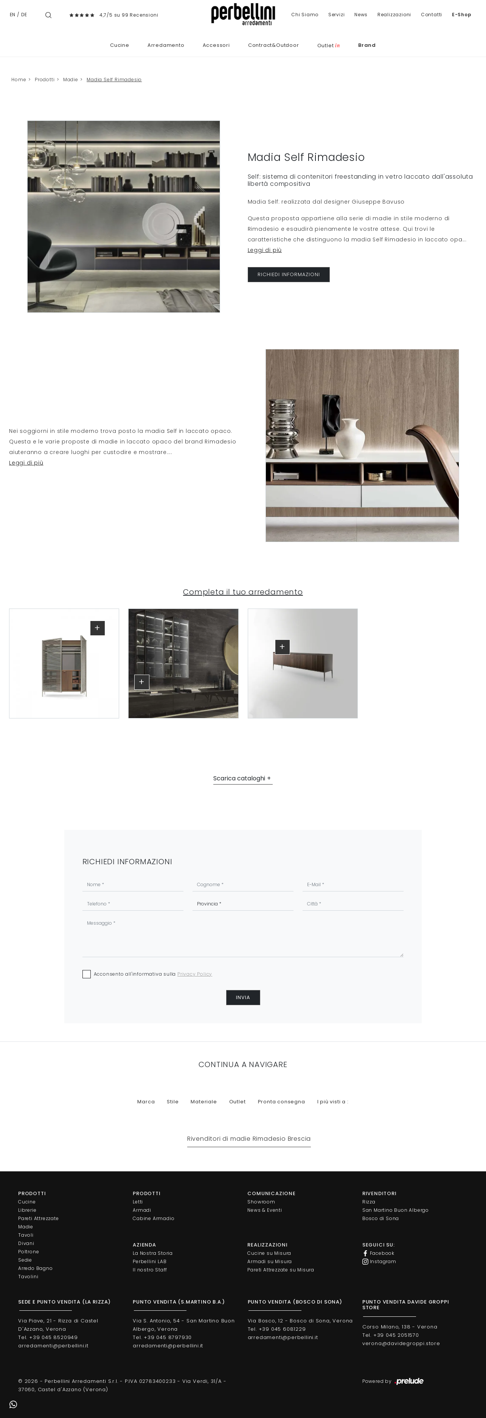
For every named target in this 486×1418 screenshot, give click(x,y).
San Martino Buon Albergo (395, 1210)
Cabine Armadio (153, 1218)
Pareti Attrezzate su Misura (280, 1270)
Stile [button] (173, 1101)
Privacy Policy (194, 974)
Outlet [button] (237, 1101)
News (361, 14)
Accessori (216, 45)
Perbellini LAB (149, 1261)
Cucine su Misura (269, 1253)
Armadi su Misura (269, 1261)
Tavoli (26, 1235)
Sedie (25, 1260)
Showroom (261, 1202)
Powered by (393, 1382)
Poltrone (28, 1251)
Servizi (336, 14)
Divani (26, 1243)
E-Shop (462, 14)
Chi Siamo (304, 14)
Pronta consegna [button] (281, 1101)
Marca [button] (146, 1101)
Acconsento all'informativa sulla (153, 974)
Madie (70, 79)
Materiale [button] (204, 1101)
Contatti (431, 14)
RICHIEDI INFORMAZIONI (289, 274)
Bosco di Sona (380, 1218)
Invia (243, 997)
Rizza (369, 1202)
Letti (138, 1202)
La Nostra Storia (153, 1253)
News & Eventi (264, 1210)
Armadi (142, 1210)
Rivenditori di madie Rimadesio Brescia (249, 1138)
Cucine (119, 45)
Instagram (379, 1261)
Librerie (27, 1210)
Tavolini (28, 1276)
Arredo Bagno (35, 1268)
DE (24, 14)
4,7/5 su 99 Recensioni (128, 15)
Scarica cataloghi (239, 778)
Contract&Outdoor (273, 45)
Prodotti (44, 79)
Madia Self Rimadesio (114, 79)
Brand (367, 45)
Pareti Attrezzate (38, 1218)
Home (18, 79)
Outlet (328, 45)
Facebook (378, 1253)
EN (13, 14)
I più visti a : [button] (333, 1101)
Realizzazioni (394, 14)
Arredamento (166, 45)
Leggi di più (265, 250)
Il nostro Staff (150, 1270)
